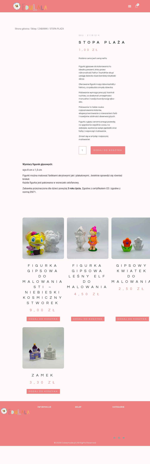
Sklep (33, 28)
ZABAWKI (43, 28)
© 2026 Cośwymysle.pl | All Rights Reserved (75, 443)
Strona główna (22, 28)
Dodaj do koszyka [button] (43, 319)
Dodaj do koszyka (108, 150)
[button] (129, 6)
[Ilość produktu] (82, 150)
